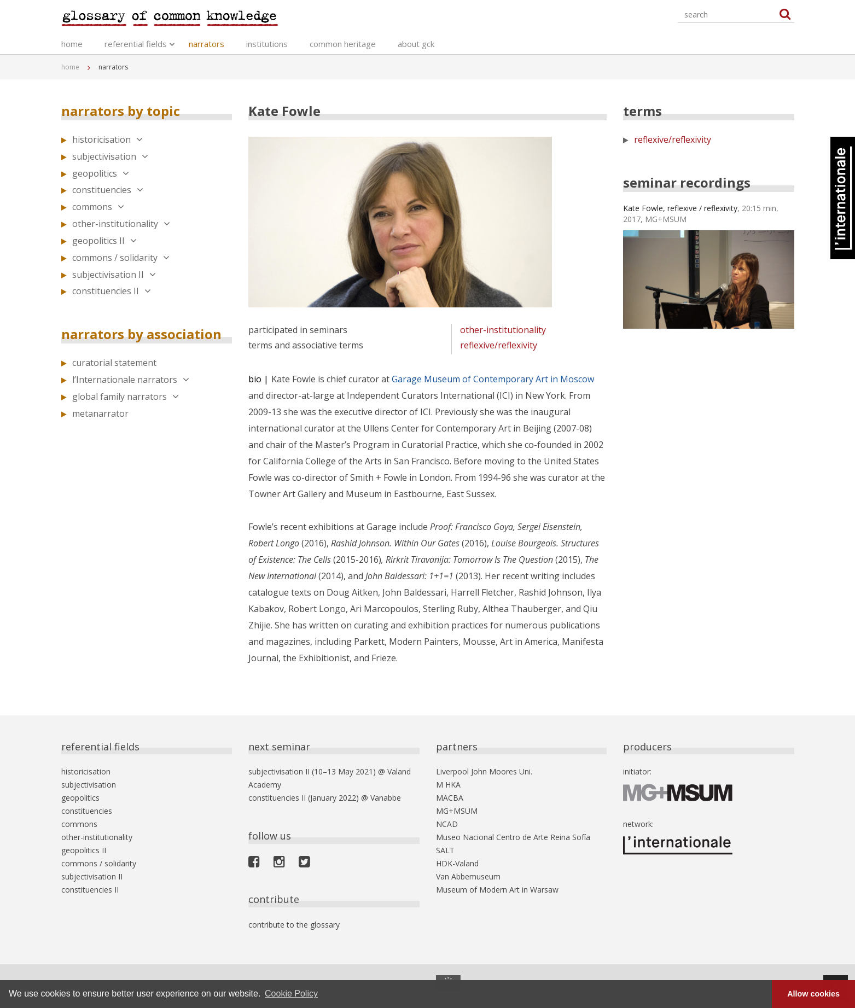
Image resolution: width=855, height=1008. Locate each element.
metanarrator (100, 413)
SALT (445, 850)
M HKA (448, 784)
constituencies (107, 190)
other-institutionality (121, 224)
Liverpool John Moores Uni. (484, 771)
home (72, 43)
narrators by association (141, 334)
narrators (206, 43)
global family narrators (125, 397)
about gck (416, 43)
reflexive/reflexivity (498, 345)
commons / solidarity (121, 258)
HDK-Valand (457, 863)
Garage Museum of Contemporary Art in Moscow (493, 379)
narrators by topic (120, 111)
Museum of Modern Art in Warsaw (497, 889)
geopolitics (100, 173)
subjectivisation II (114, 275)
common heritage (343, 43)
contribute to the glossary (294, 924)
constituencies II (111, 291)
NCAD (447, 824)
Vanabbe (385, 798)
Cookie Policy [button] (291, 993)
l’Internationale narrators (130, 380)
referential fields (135, 43)
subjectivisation (110, 156)
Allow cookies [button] (813, 993)
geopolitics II (104, 241)
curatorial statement (114, 363)
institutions (267, 43)
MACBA (449, 798)
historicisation (107, 139)
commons (98, 207)
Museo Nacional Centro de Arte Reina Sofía (513, 837)
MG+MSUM (457, 811)
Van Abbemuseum (468, 876)
